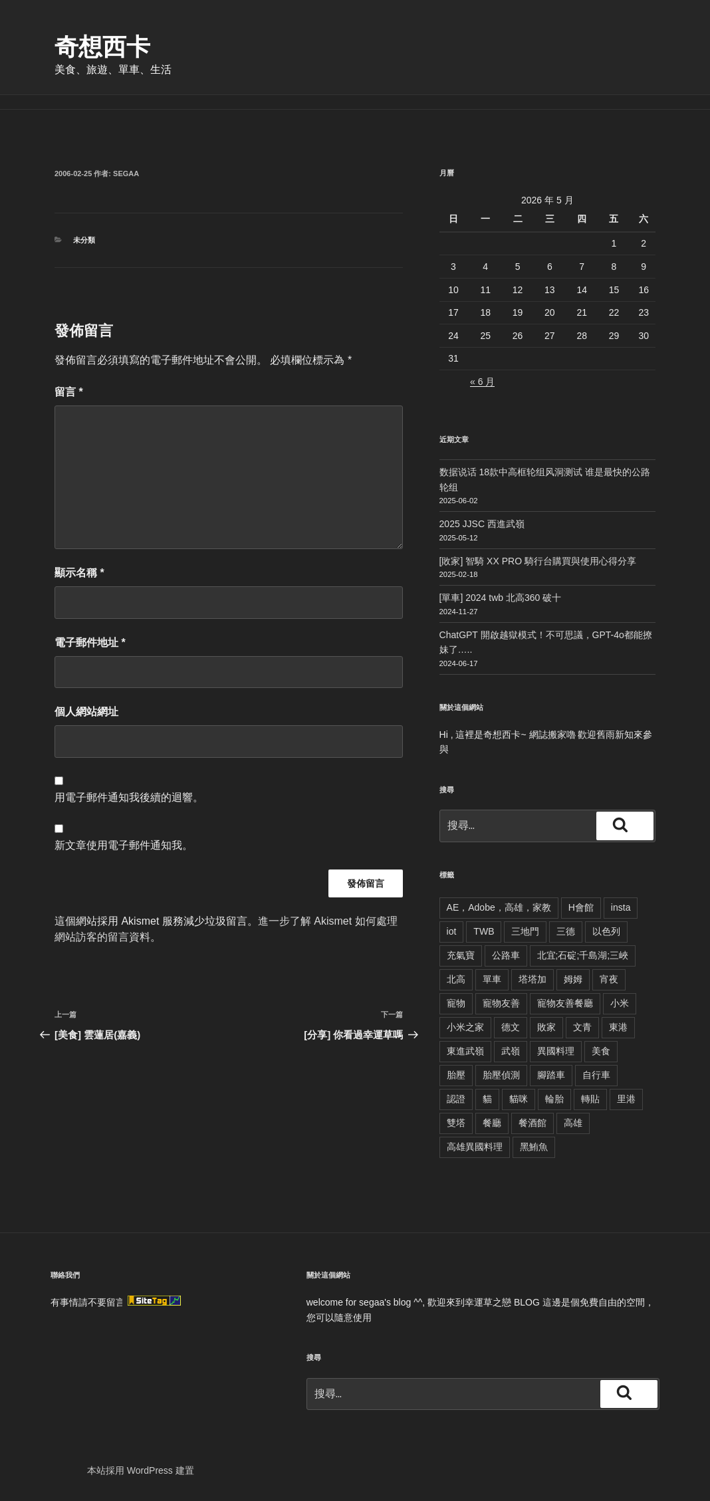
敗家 (546, 1027)
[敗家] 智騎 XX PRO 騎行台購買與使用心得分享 (537, 561)
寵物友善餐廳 (565, 1003)
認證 (456, 1099)
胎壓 (456, 1075)
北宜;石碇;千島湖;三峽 (583, 955)
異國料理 (555, 1051)
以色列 (606, 931)
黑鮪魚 (534, 1146)
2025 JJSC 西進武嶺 (482, 524)
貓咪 (518, 1099)
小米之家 (465, 1027)
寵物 (456, 1003)
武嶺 (510, 1051)
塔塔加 (532, 979)
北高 (456, 979)
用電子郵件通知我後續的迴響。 (129, 797)
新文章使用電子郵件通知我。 (124, 845)
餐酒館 (532, 1122)
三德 (565, 931)
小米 (619, 1003)
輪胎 (554, 1099)
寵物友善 (501, 1003)
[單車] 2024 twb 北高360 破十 (500, 597)
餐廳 (492, 1122)
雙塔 (456, 1122)
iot (452, 931)
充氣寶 (461, 955)
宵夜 (609, 979)
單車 (492, 979)
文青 (582, 1027)
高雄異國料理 (475, 1146)
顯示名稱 (79, 572)
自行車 (596, 1075)
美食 (601, 1051)
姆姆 (573, 979)
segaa (126, 173)
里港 (626, 1099)
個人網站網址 (86, 711)
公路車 (506, 955)
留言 (69, 392)
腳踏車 (551, 1075)
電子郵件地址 (90, 642)
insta (621, 907)
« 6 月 (482, 381)
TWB (483, 931)
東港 (618, 1027)
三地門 (525, 931)
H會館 (581, 907)
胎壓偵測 (501, 1075)
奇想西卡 (102, 46)
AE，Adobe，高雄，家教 (499, 907)
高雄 (573, 1122)
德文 (510, 1027)
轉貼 (590, 1099)
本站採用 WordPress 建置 (140, 1470)
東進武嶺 (465, 1051)
